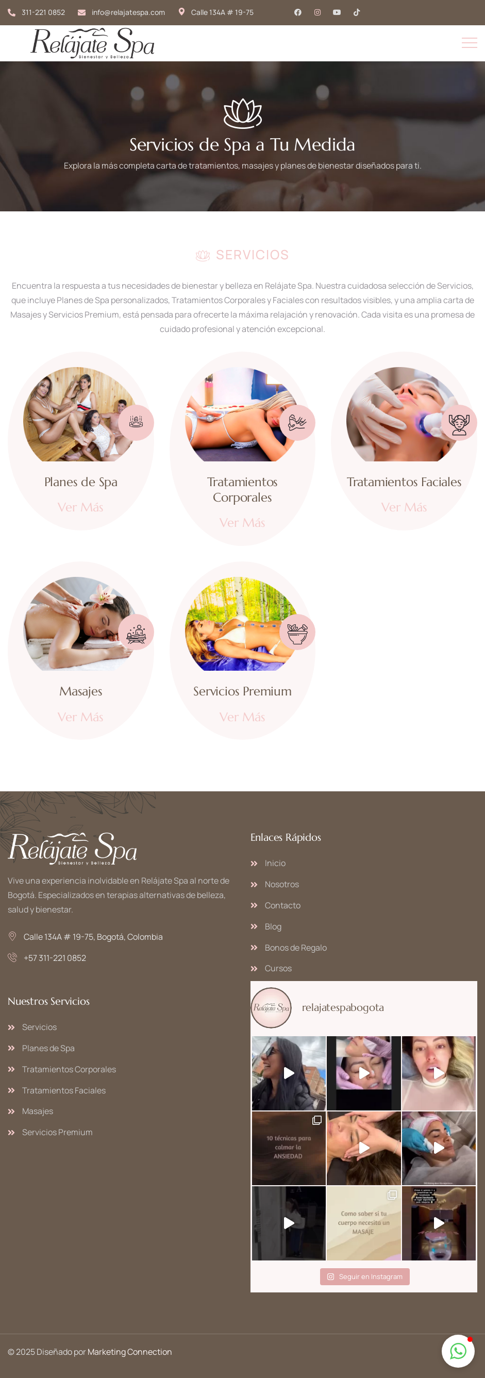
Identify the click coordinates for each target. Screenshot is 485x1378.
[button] (458, 1351)
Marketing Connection (130, 1351)
